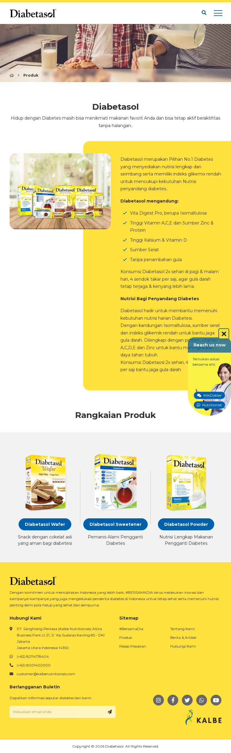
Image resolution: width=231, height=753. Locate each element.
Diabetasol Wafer (45, 524)
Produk (125, 637)
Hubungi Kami (183, 646)
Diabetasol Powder (186, 524)
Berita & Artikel (183, 637)
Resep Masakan (132, 646)
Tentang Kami (182, 628)
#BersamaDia (131, 628)
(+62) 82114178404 (33, 656)
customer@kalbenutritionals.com (46, 674)
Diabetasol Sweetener (115, 524)
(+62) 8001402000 (34, 665)
